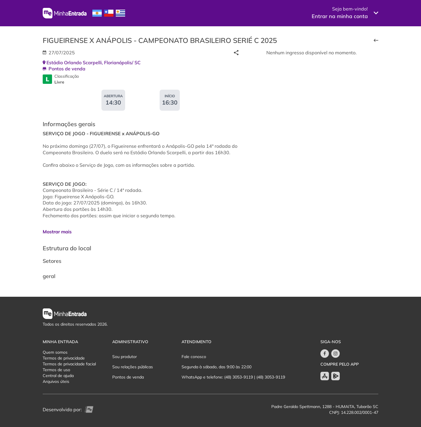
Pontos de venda (128, 377)
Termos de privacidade (64, 358)
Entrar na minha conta (340, 16)
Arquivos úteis (56, 381)
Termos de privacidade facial (69, 364)
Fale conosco (194, 356)
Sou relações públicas (132, 366)
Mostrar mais (57, 232)
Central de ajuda (58, 375)
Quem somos (55, 352)
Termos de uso (56, 369)
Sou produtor (124, 356)
